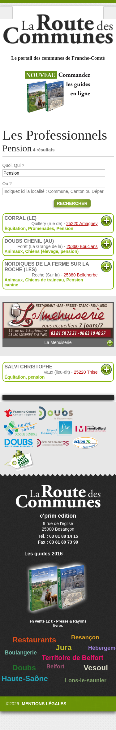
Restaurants (34, 640)
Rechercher (72, 203)
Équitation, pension (25, 377)
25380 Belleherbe (81, 274)
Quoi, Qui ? (13, 165)
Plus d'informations (106, 220)
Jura (64, 647)
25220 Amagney (81, 223)
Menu (6, 12)
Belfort (55, 666)
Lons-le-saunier (85, 680)
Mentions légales (44, 703)
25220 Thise (86, 372)
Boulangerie (21, 653)
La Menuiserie (58, 323)
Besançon (85, 637)
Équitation (15, 228)
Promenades (41, 228)
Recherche (109, 12)
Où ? (7, 183)
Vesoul (96, 667)
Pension (65, 228)
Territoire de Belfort (72, 658)
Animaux (14, 251)
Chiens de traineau (44, 279)
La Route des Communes (58, 29)
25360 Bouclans (82, 246)
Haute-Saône (25, 678)
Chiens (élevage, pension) (52, 251)
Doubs (24, 667)
